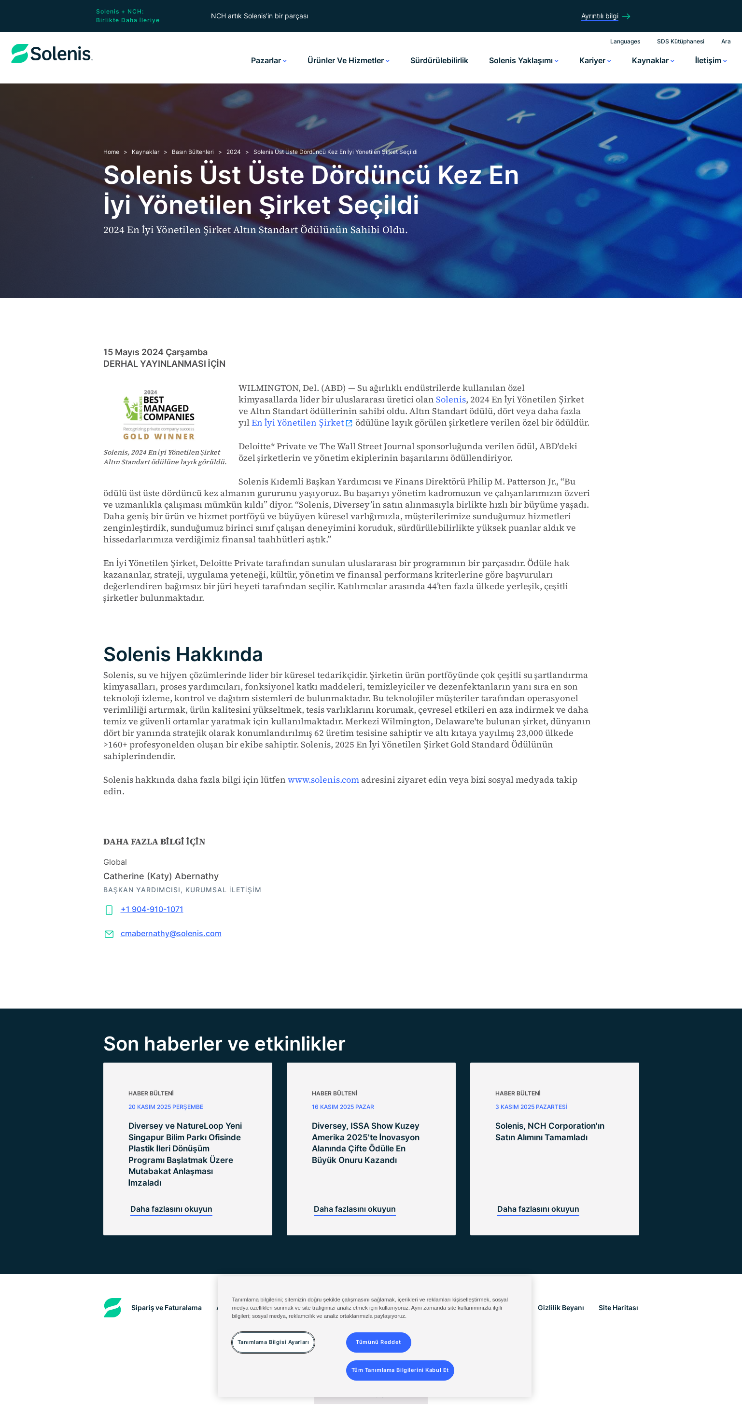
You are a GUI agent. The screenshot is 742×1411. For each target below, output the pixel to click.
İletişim (711, 60)
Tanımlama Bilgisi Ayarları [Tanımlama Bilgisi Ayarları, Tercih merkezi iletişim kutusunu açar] (273, 1342)
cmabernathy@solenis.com (171, 933)
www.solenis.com (323, 780)
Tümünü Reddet (378, 1342)
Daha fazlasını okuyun (171, 1209)
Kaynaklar (653, 60)
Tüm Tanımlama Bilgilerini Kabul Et (400, 1370)
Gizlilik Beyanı (561, 1307)
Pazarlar (269, 60)
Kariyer (595, 60)
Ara (726, 41)
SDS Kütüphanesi (680, 41)
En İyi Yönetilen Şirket (302, 422)
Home (111, 151)
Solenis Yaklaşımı (524, 60)
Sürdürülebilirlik (439, 60)
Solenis (451, 399)
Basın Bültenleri (193, 151)
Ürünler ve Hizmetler (349, 60)
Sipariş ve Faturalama (166, 1307)
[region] (375, 1336)
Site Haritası (618, 1307)
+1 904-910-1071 (152, 909)
